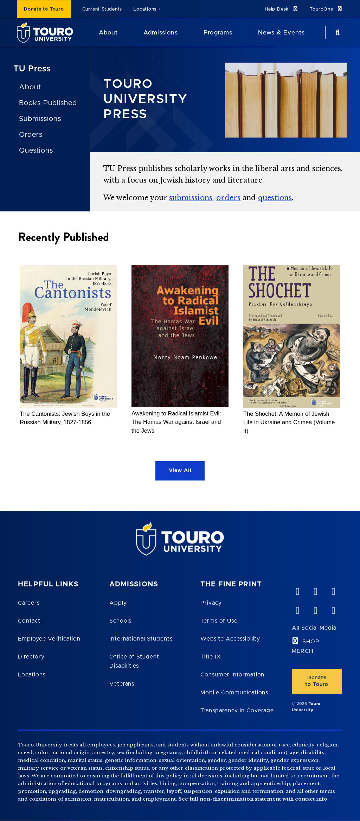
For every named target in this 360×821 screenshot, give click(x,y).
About (30, 87)
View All (180, 470)
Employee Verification (49, 639)
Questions (36, 150)
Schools (120, 621)
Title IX (210, 657)
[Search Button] (336, 32)
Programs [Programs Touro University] (218, 33)
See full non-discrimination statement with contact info (252, 799)
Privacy (211, 603)
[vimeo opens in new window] (297, 590)
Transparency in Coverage (237, 710)
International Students (141, 639)
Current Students (102, 9)
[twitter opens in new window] (315, 609)
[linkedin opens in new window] (333, 590)
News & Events (281, 33)
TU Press (32, 69)
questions (275, 197)
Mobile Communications (234, 692)
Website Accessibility (230, 639)
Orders (31, 134)
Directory (31, 657)
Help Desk (281, 9)
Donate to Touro (44, 9)
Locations (144, 9)
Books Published (48, 103)
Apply (118, 603)
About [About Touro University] (108, 33)
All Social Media (314, 628)
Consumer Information (232, 674)
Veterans (122, 684)
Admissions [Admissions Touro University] (160, 33)
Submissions (40, 118)
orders (228, 197)
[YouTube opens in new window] (315, 590)
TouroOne (326, 9)
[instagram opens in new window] (333, 609)
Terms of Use (219, 621)
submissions (190, 197)
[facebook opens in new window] (297, 609)
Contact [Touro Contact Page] (29, 621)
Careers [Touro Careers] (29, 603)
